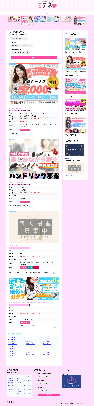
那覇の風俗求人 (47, 355)
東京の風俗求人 (12, 379)
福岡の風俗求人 (12, 338)
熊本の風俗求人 (12, 356)
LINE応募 (30, 267)
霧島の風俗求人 (30, 355)
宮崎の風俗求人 (12, 354)
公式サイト (36, 267)
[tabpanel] (14, 22)
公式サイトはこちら (25, 130)
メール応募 (23, 267)
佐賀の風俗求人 (12, 352)
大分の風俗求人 (47, 342)
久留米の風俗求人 (13, 342)
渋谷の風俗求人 (12, 390)
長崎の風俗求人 (30, 342)
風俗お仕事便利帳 (69, 158)
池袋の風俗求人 (12, 382)
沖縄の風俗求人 (47, 353)
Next (87, 22)
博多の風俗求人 (12, 345)
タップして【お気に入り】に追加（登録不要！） (19, 110)
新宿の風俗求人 (12, 384)
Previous (7, 22)
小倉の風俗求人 (12, 349)
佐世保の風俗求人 (30, 345)
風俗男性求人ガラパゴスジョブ (70, 390)
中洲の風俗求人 (12, 340)
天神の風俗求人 (12, 347)
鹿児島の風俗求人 (30, 353)
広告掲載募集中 (69, 176)
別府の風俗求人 (47, 345)
